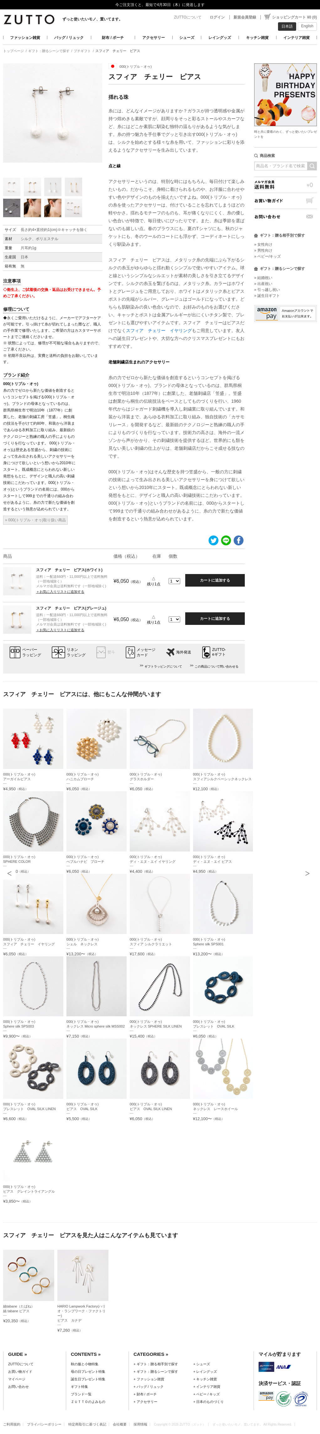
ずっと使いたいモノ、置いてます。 (92, 19)
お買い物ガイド (285, 201)
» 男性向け (263, 250)
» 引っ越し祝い (267, 289)
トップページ (13, 51)
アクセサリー (153, 37)
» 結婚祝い (263, 278)
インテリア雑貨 (296, 37)
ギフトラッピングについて (163, 666)
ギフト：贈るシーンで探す (49, 51)
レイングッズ (219, 37)
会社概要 (120, 1424)
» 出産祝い (263, 284)
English (307, 26)
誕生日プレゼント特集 (88, 1379)
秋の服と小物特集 (84, 1364)
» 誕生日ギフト (267, 295)
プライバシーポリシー (44, 1424)
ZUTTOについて (188, 17)
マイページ (16, 1379)
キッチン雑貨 (257, 37)
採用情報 (140, 1424)
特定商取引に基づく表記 (87, 1424)
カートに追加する (215, 580)
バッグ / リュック (69, 37)
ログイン (217, 17)
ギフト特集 (79, 1386)
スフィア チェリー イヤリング (159, 330)
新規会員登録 (244, 17)
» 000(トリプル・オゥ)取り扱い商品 (35, 520)
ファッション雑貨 (25, 37)
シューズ (186, 37)
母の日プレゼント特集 (88, 1371)
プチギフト (82, 51)
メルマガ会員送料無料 (285, 185)
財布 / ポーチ (113, 37)
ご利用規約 (11, 1424)
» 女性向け (263, 244)
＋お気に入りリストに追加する (60, 591)
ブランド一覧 (81, 1394)
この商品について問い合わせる (217, 666)
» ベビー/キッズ (267, 256)
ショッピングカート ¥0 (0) (294, 17)
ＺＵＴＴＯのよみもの (88, 1402)
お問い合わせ (285, 217)
